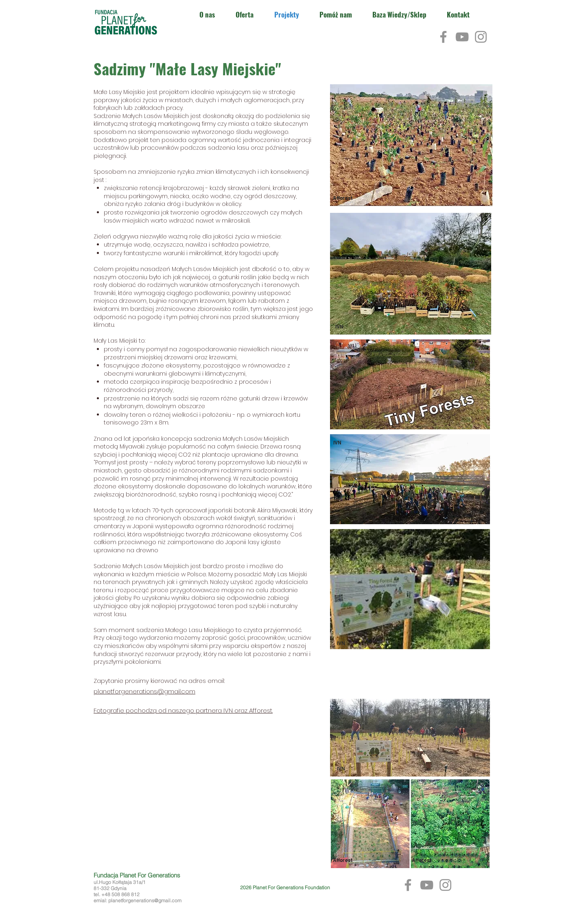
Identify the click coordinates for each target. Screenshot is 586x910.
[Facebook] (443, 37)
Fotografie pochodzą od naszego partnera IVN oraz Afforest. (183, 710)
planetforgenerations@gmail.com (144, 691)
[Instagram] (481, 37)
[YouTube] (462, 37)
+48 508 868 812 (120, 894)
